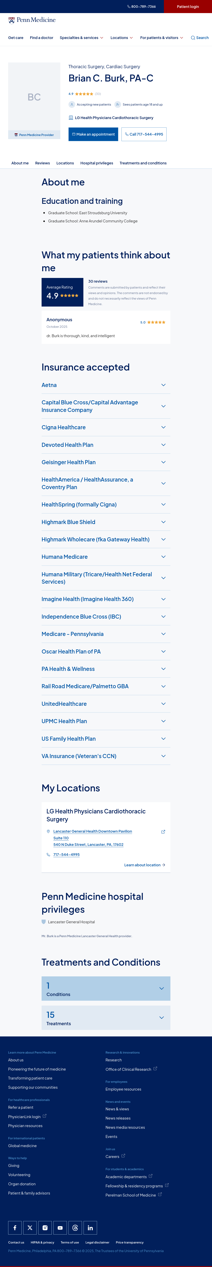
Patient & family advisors (29, 1193)
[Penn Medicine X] (29, 1227)
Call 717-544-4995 (144, 134)
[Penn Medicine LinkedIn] (90, 1227)
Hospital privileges (97, 163)
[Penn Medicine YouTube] (60, 1227)
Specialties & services (82, 37)
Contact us (16, 1242)
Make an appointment (93, 134)
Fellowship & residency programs (137, 1185)
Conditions (58, 988)
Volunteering (19, 1174)
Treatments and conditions (143, 163)
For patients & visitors (162, 37)
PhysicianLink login (27, 1116)
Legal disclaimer (97, 1242)
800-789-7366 (141, 6)
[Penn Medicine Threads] (75, 1227)
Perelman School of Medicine (134, 1194)
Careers (116, 1156)
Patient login (188, 6)
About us (15, 1059)
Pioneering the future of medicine (37, 1069)
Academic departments (129, 1176)
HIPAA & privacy (42, 1242)
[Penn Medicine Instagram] (45, 1227)
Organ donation (22, 1183)
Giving (13, 1165)
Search (200, 37)
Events (111, 1136)
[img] (117, 93)
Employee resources (123, 1089)
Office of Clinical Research (131, 1069)
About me (20, 163)
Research (114, 1059)
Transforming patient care (30, 1078)
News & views (117, 1108)
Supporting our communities (33, 1087)
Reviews (42, 163)
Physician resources (25, 1125)
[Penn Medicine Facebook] (14, 1227)
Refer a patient (20, 1107)
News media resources (125, 1127)
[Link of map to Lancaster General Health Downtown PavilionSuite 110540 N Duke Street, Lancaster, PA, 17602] (162, 832)
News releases (118, 1118)
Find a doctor (41, 37)
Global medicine (22, 1145)
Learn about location (145, 865)
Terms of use (70, 1242)
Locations (122, 37)
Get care (15, 37)
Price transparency (130, 1242)
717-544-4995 (66, 854)
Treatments (58, 1017)
